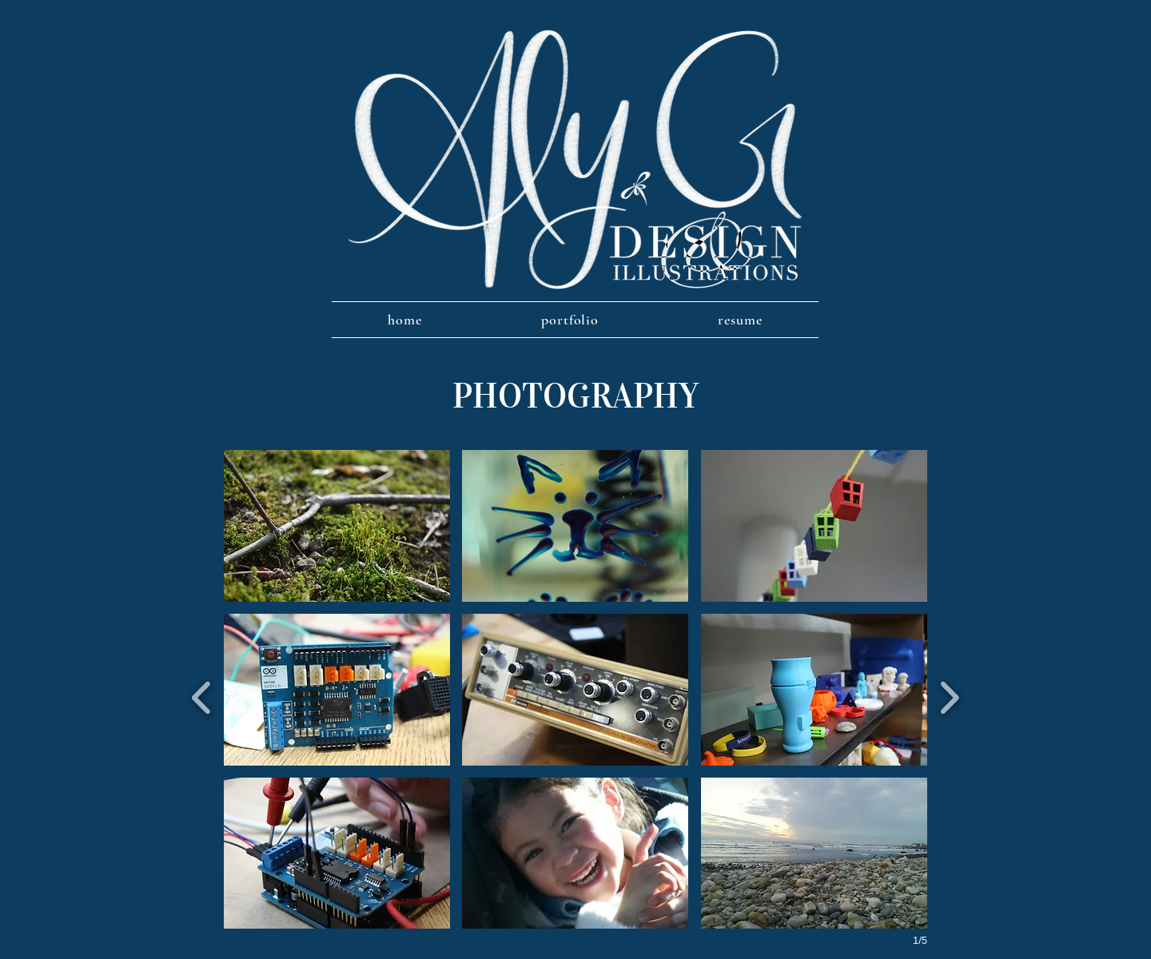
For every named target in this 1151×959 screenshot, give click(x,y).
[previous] (202, 696)
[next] (949, 696)
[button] (337, 526)
